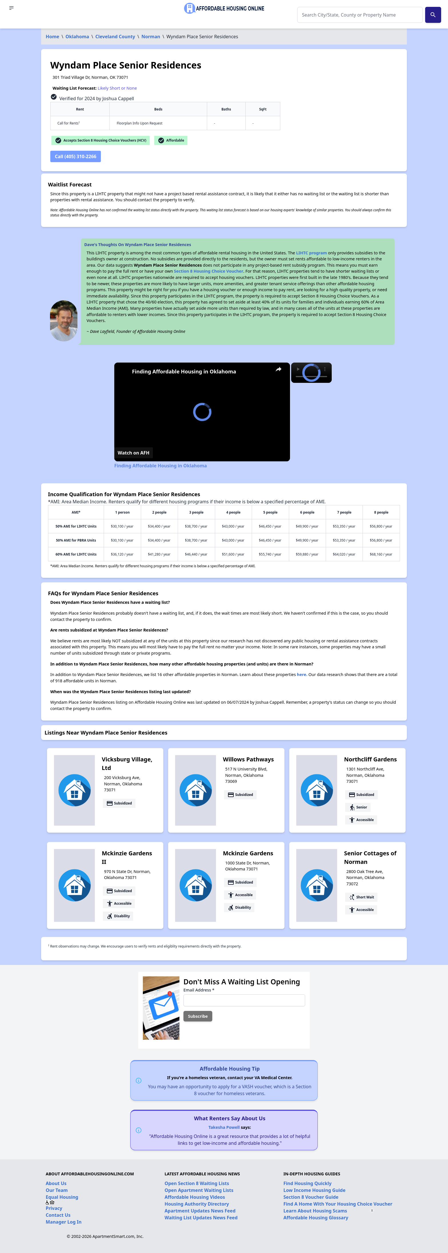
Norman (150, 36)
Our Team (57, 1190)
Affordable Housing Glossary (315, 1217)
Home (52, 36)
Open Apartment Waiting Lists (199, 1190)
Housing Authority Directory (197, 1204)
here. (302, 674)
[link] (123, 371)
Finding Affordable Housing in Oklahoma (184, 371)
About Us (56, 1183)
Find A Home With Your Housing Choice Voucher (337, 1204)
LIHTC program (311, 253)
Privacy (54, 1208)
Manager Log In (63, 1222)
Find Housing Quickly (307, 1183)
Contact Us (58, 1215)
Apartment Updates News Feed (200, 1211)
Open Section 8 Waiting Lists (197, 1183)
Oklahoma (77, 36)
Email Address (198, 990)
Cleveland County (115, 36)
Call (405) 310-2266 (75, 156)
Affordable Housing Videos (195, 1197)
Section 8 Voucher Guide (311, 1197)
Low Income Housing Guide (314, 1190)
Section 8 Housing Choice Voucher (208, 271)
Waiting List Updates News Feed (201, 1217)
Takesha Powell (224, 1127)
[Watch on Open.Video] (133, 452)
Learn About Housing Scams (315, 1211)
